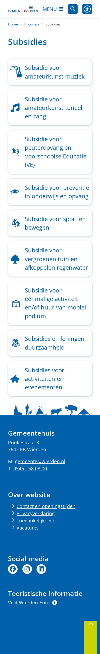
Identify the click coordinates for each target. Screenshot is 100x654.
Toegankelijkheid (35, 520)
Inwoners (31, 24)
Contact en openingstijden (46, 506)
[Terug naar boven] (90, 637)
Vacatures (28, 527)
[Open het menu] (53, 9)
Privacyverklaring (36, 513)
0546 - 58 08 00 (30, 468)
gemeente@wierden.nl (40, 461)
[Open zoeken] (73, 9)
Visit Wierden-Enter (32, 602)
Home (13, 24)
